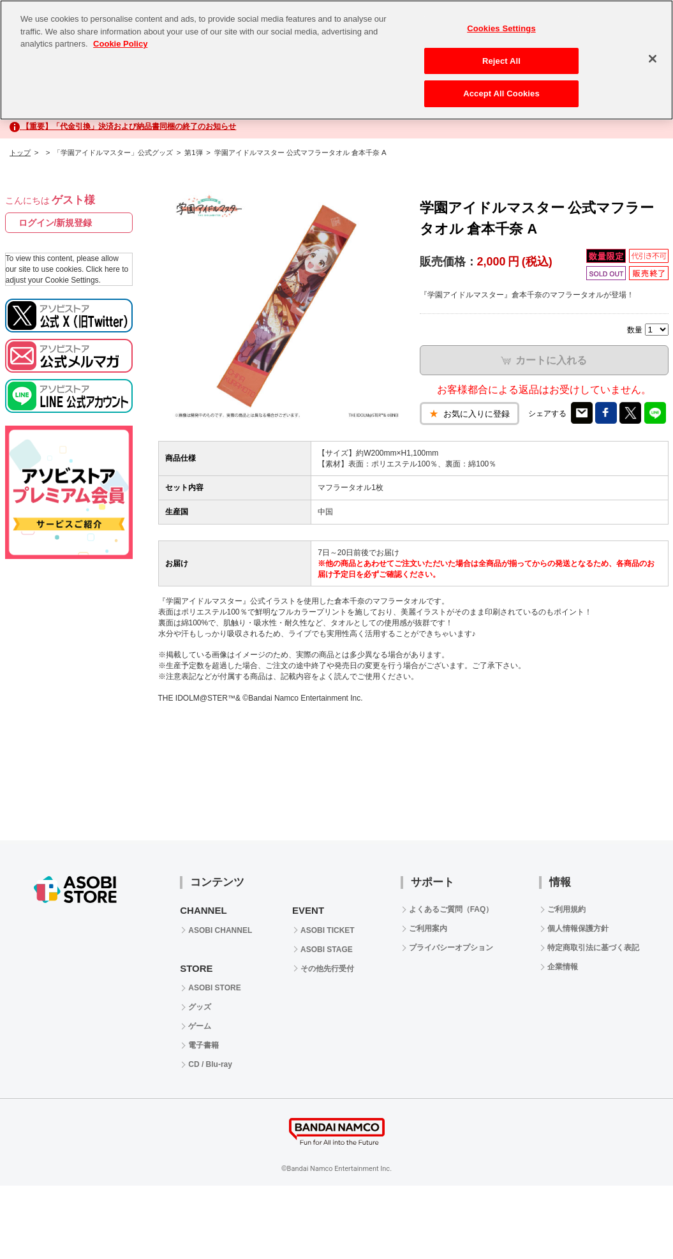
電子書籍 (203, 1045)
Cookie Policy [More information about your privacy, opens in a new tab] (120, 43)
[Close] (653, 59)
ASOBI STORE (214, 987)
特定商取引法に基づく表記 (593, 947)
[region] (336, 60)
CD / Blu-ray (210, 1064)
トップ (20, 152)
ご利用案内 (428, 928)
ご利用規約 (566, 909)
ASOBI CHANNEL (220, 930)
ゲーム (199, 1026)
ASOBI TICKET (327, 930)
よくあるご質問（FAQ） (451, 909)
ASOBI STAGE (326, 949)
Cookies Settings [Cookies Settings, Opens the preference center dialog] (501, 28)
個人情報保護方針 (578, 928)
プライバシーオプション (451, 947)
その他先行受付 (327, 968)
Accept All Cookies (501, 93)
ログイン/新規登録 (55, 223)
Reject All (501, 61)
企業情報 (562, 966)
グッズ (199, 1006)
